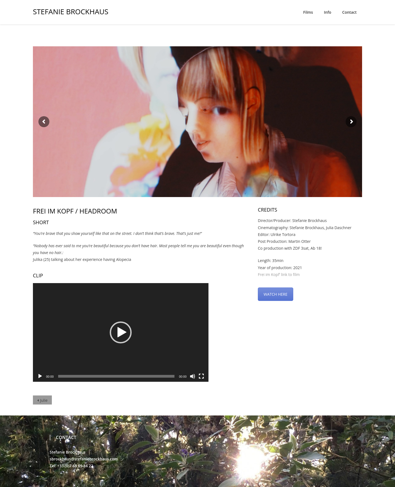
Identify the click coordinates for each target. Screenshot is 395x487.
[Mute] (192, 376)
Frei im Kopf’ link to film (279, 274)
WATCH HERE (275, 294)
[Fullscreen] (201, 376)
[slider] (116, 376)
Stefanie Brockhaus (70, 11)
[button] (121, 332)
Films (308, 12)
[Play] (40, 376)
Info (327, 12)
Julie (43, 400)
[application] (120, 332)
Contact (349, 12)
